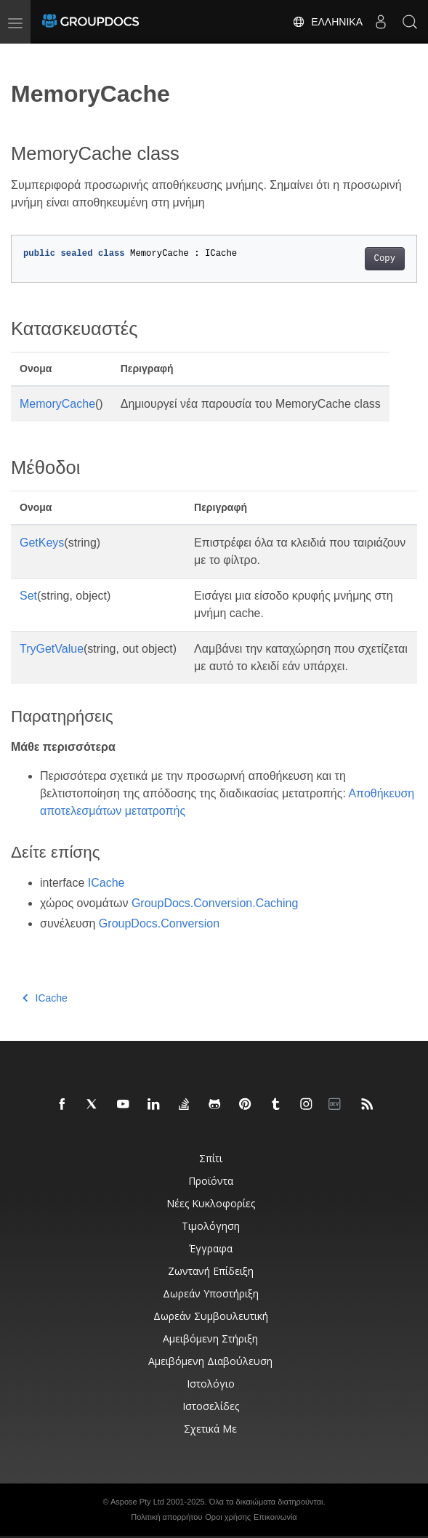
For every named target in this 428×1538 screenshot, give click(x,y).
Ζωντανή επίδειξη (211, 1271)
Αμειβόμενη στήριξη (210, 1338)
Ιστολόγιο (211, 1383)
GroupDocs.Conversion (159, 923)
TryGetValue (52, 649)
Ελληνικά (327, 21)
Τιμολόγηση (211, 1226)
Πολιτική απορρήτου (166, 1517)
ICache (106, 883)
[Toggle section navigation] (23, 56)
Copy (384, 259)
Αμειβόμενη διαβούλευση (210, 1361)
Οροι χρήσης (228, 1517)
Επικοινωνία (275, 1517)
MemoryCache (57, 404)
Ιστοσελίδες (210, 1406)
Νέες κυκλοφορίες (210, 1203)
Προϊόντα (210, 1181)
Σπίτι (210, 1158)
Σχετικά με (210, 1429)
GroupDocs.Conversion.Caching (215, 903)
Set (28, 595)
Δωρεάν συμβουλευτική (210, 1316)
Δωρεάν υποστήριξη (211, 1293)
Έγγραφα (211, 1248)
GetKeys (42, 542)
